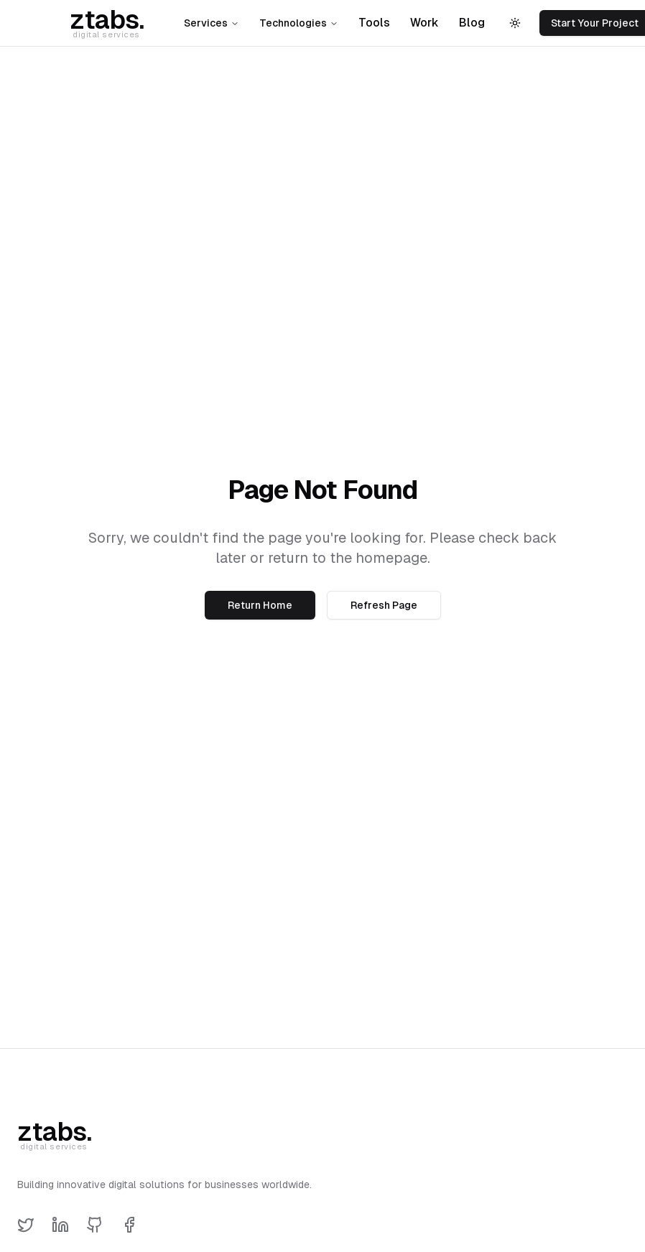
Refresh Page (384, 605)
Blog (472, 22)
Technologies (298, 23)
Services (211, 23)
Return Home (260, 605)
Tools (374, 22)
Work (424, 22)
